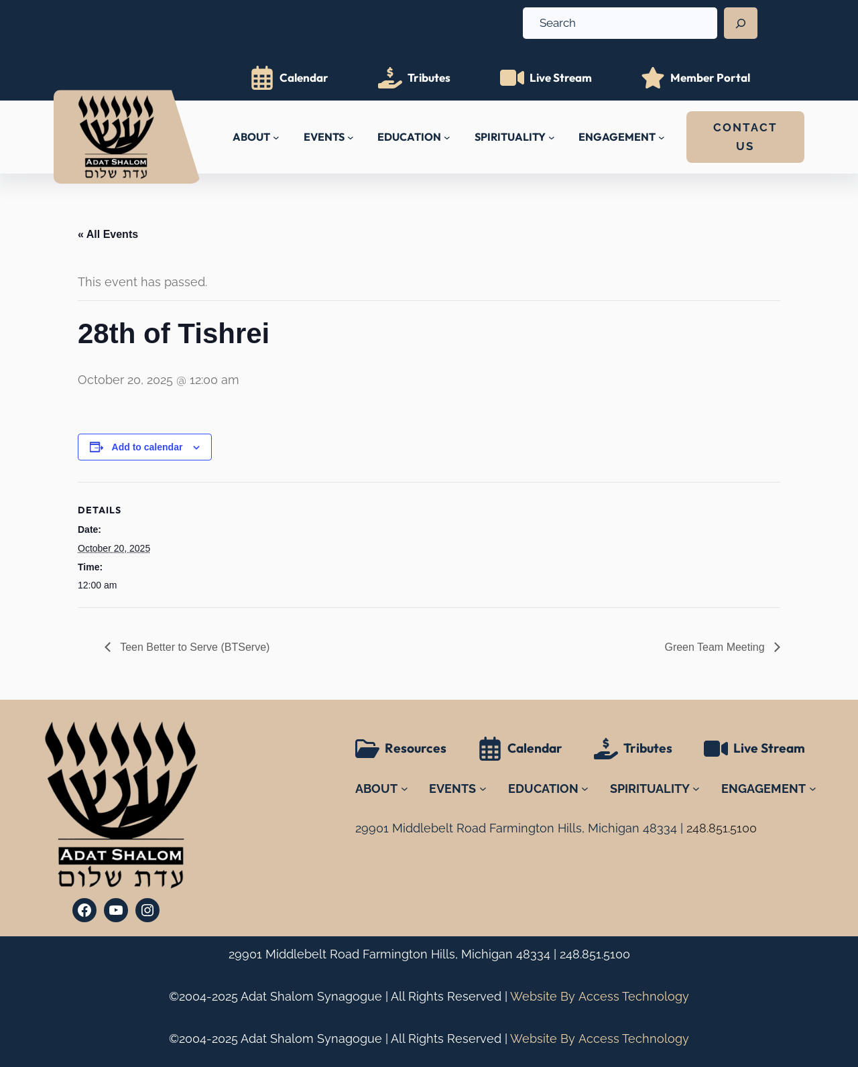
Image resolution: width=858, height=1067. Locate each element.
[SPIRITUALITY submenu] (551, 137)
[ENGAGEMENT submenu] (661, 137)
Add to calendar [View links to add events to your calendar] (147, 447)
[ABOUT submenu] (276, 137)
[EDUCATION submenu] (447, 137)
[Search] (740, 23)
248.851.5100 (595, 954)
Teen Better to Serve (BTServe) (193, 647)
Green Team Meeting (716, 647)
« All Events (108, 234)
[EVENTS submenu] (350, 137)
